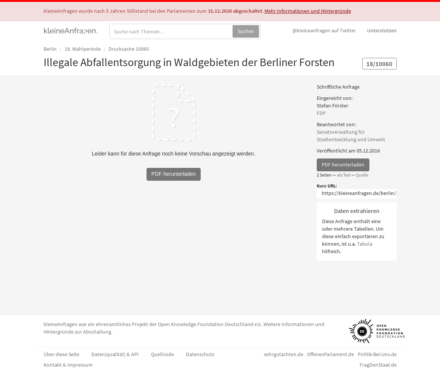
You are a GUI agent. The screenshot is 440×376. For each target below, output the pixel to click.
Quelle (362, 175)
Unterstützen (382, 30)
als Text (344, 175)
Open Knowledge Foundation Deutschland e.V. (209, 324)
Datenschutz (200, 354)
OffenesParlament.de (330, 354)
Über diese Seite (61, 354)
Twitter (324, 30)
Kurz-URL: (327, 186)
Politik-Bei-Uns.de (377, 354)
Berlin (50, 48)
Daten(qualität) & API (115, 354)
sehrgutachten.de (283, 354)
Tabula (364, 243)
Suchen (245, 31)
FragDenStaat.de (378, 364)
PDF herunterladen (343, 164)
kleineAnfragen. (71, 30)
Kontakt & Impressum (68, 364)
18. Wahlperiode (83, 48)
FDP (321, 113)
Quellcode (162, 354)
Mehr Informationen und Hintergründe (308, 11)
